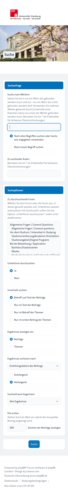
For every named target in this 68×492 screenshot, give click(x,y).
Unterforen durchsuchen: (21, 263)
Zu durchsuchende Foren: (21, 199)
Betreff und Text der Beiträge (27, 297)
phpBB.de (42, 475)
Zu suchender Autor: (18, 159)
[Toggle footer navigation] (4, 458)
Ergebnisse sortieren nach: (21, 358)
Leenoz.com (32, 471)
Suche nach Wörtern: (18, 94)
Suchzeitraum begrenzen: (21, 394)
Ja (13, 270)
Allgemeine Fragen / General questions (32, 228)
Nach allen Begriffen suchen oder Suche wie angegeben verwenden (33, 137)
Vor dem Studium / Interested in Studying (32, 232)
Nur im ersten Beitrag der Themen (30, 320)
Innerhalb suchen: (17, 290)
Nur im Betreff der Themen (26, 312)
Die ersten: (13, 413)
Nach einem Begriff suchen (26, 147)
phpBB (21, 468)
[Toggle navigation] (63, 12)
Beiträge (16, 339)
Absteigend (18, 382)
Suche (34, 444)
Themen (16, 346)
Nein (14, 278)
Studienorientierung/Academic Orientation (32, 236)
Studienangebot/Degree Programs (32, 240)
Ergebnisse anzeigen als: (20, 332)
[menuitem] (11, 481)
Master (32, 251)
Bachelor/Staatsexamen (32, 247)
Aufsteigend (19, 375)
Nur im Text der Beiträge (25, 305)
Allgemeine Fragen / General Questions (32, 225)
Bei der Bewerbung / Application (32, 244)
